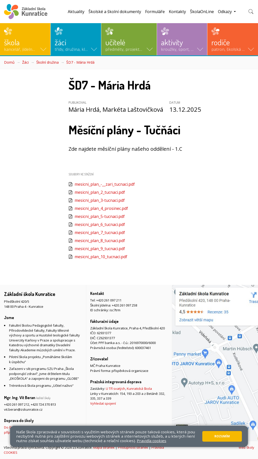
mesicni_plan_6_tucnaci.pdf (100, 224)
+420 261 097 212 (16, 404)
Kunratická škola (139, 388)
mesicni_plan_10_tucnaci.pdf (101, 256)
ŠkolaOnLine (202, 11)
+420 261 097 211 (108, 300)
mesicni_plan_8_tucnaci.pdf (100, 240)
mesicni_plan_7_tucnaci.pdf (100, 232)
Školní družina (47, 62)
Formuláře (155, 11)
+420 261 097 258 (124, 305)
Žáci (25, 62)
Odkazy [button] (225, 11)
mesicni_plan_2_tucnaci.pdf (100, 192)
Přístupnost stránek (133, 447)
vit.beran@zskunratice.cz (23, 409)
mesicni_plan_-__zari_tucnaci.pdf (105, 184)
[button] (25, 39)
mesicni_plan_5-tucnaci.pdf (100, 216)
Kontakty (177, 11)
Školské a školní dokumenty (114, 11)
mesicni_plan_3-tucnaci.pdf (100, 200)
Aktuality (76, 11)
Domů (9, 62)
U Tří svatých (115, 388)
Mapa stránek (104, 447)
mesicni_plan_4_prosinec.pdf (101, 208)
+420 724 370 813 (43, 404)
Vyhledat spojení (103, 403)
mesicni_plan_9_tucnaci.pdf (100, 248)
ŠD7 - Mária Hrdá (80, 62)
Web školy (246, 447)
